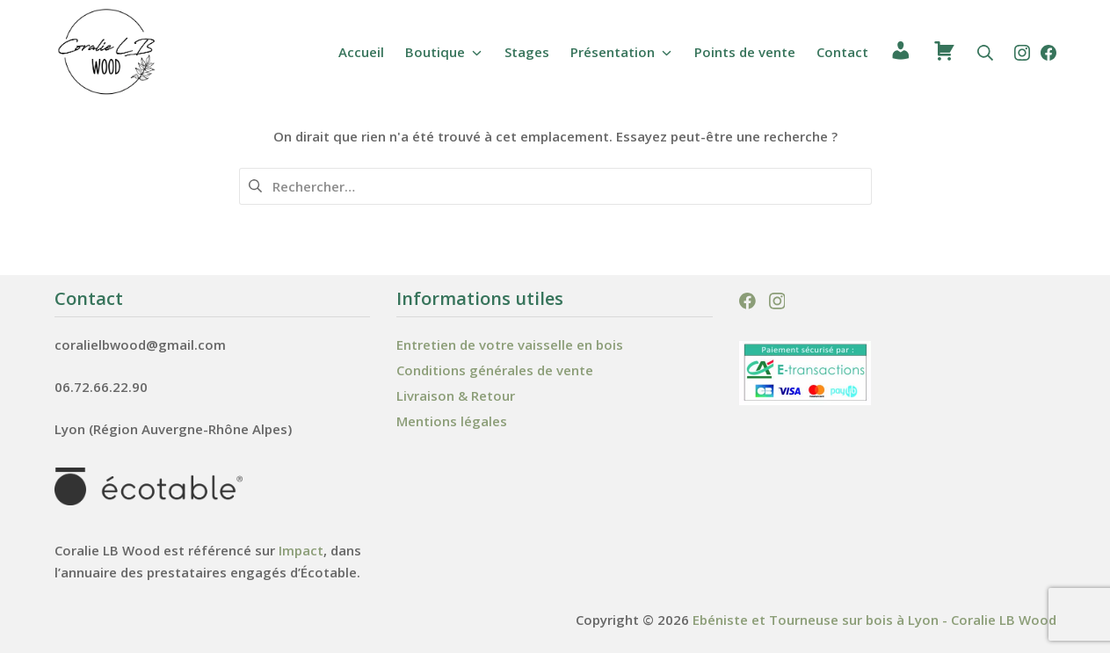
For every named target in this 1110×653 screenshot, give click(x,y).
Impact (301, 550)
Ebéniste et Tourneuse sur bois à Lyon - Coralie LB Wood (874, 619)
